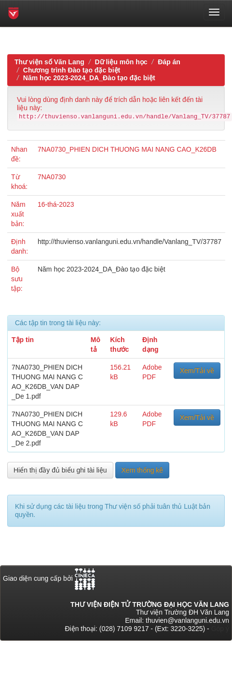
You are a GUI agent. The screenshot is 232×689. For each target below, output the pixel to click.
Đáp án (169, 62)
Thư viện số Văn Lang (49, 62)
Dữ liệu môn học (121, 62)
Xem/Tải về (197, 370)
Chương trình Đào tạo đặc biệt (71, 70)
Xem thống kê (143, 470)
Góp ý (220, 628)
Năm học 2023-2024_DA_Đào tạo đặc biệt (89, 78)
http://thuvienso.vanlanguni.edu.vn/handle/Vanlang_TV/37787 (129, 241)
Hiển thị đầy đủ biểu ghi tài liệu (60, 470)
